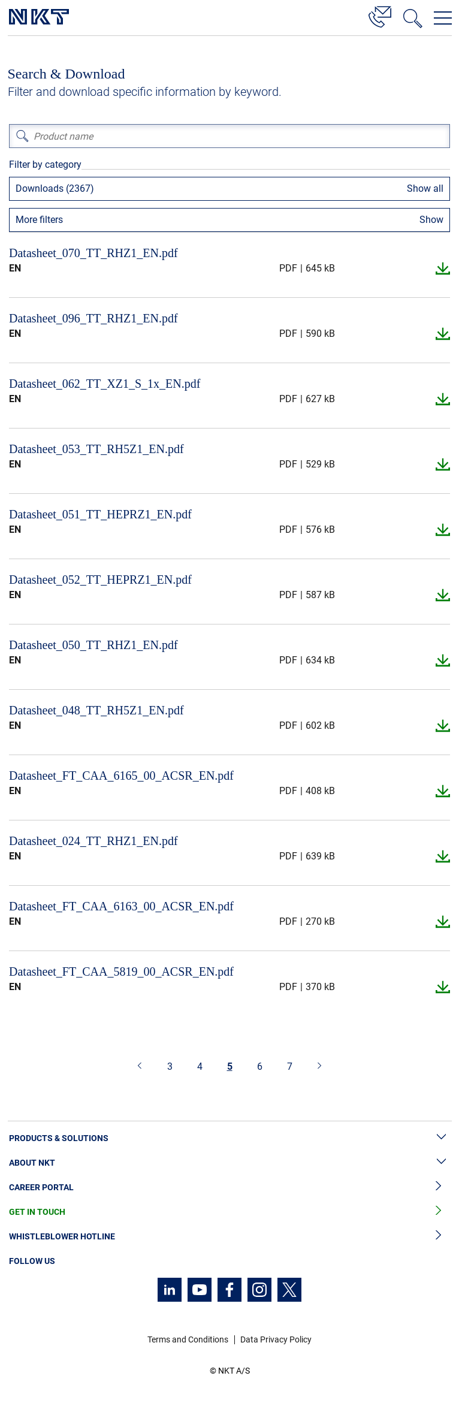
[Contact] (380, 15)
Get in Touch (229, 1212)
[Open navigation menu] (443, 18)
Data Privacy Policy (276, 1339)
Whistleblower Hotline (229, 1237)
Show (431, 219)
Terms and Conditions (187, 1339)
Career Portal (229, 1187)
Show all (425, 188)
